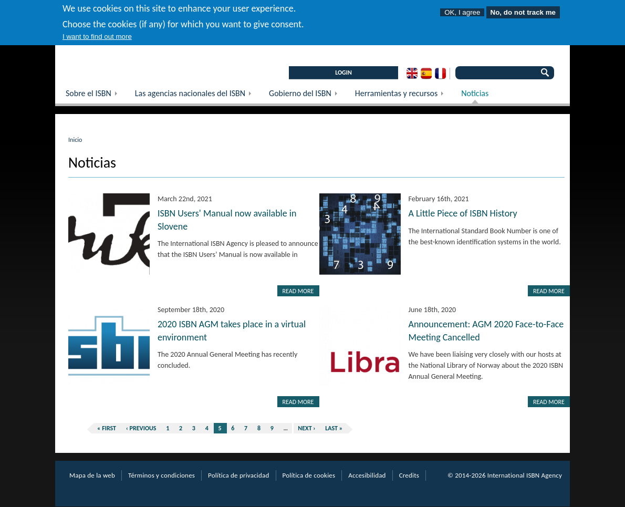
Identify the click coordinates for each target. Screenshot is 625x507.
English (412, 73)
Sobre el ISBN (95, 96)
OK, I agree (462, 9)
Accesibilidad (367, 475)
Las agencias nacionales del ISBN (196, 96)
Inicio (75, 139)
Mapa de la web (92, 475)
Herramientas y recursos (403, 96)
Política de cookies (309, 475)
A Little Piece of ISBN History (463, 213)
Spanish (426, 73)
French (440, 73)
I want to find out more (97, 33)
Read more (298, 291)
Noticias (474, 93)
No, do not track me (523, 9)
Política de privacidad (238, 475)
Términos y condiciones (161, 475)
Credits (409, 475)
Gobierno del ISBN (307, 96)
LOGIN (343, 72)
